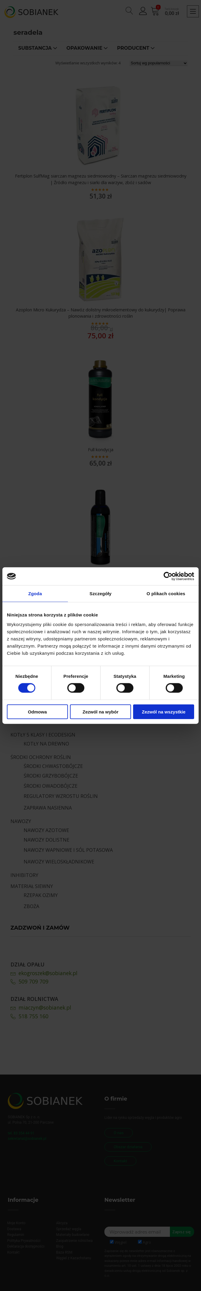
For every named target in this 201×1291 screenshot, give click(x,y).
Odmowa (37, 711)
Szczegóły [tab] (100, 593)
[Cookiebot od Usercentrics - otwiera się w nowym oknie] (168, 576)
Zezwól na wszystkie (163, 711)
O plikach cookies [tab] (166, 593)
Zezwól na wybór (100, 711)
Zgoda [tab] (35, 593)
